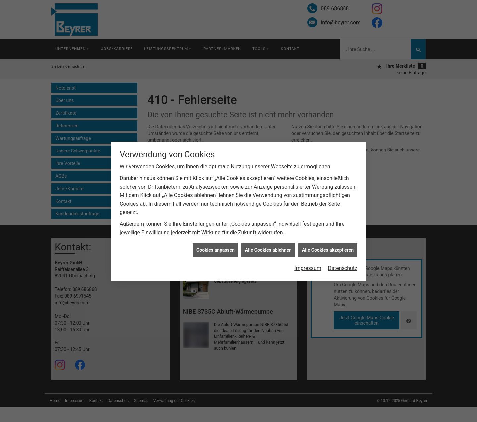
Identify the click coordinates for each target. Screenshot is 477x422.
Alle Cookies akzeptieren (328, 247)
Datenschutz (342, 266)
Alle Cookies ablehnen (268, 247)
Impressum (307, 266)
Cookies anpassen (215, 247)
